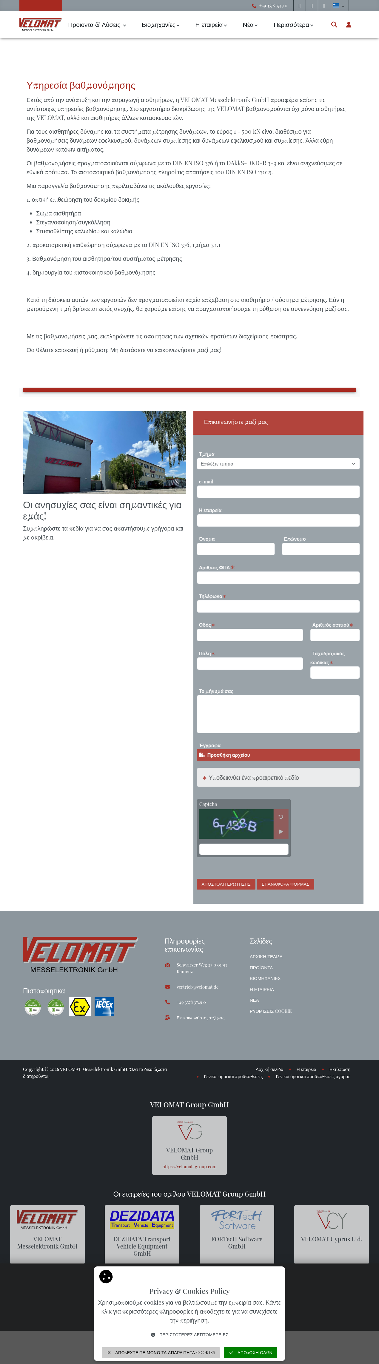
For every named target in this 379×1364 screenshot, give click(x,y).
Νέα (248, 24)
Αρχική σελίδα (266, 956)
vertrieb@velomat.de (197, 987)
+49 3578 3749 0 (273, 5)
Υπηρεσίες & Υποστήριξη (54, 52)
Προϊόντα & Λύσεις (95, 24)
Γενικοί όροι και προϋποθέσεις (233, 1076)
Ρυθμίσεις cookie (271, 1011)
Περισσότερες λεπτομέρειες (189, 1334)
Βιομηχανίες (158, 24)
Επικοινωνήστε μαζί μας (200, 1018)
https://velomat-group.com (189, 1166)
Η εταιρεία (209, 24)
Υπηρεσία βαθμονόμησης (115, 52)
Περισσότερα (291, 24)
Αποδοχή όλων (250, 1352)
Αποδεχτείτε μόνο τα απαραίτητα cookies (161, 1352)
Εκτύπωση (339, 1069)
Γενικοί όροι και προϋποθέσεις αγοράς (313, 1076)
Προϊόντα (261, 967)
